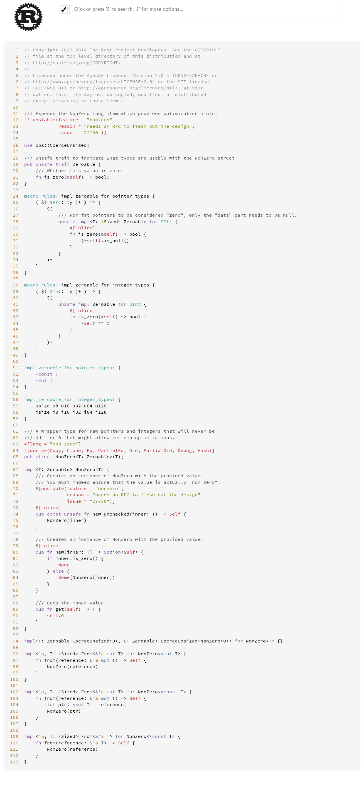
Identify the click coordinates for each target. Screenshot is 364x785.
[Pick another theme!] (64, 9)
